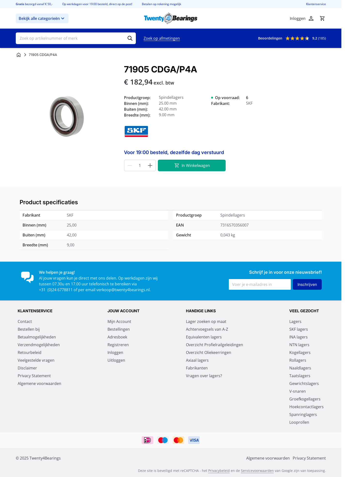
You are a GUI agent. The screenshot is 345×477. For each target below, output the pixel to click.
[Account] (311, 18)
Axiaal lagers (197, 360)
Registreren (118, 344)
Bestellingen (118, 329)
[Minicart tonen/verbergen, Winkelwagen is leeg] (322, 18)
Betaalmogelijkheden (37, 337)
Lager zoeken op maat (206, 321)
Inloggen (115, 352)
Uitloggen (116, 360)
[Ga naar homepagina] (19, 55)
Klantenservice (316, 4)
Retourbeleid (29, 352)
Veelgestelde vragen (36, 360)
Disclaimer (27, 368)
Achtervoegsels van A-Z (207, 329)
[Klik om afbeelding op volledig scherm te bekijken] (67, 116)
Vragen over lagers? (204, 375)
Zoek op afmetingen (162, 38)
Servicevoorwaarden (257, 470)
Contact (25, 321)
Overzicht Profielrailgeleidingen (214, 344)
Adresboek (117, 337)
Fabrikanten (197, 368)
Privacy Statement (34, 375)
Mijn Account (119, 321)
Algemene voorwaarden (39, 383)
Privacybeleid (219, 470)
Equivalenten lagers (204, 337)
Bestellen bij (29, 329)
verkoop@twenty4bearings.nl (123, 289)
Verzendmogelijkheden (39, 344)
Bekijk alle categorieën (42, 18)
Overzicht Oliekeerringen (208, 352)
